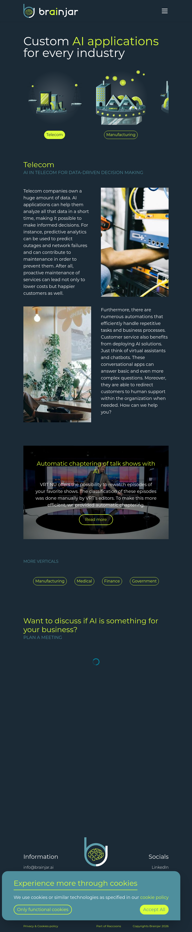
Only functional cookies (42, 909)
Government (144, 581)
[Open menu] (165, 11)
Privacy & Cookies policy (40, 926)
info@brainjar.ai (38, 867)
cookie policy (154, 897)
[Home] (50, 11)
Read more (96, 519)
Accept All (154, 909)
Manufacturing (50, 581)
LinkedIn (160, 867)
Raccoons (114, 926)
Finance (112, 581)
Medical (84, 581)
